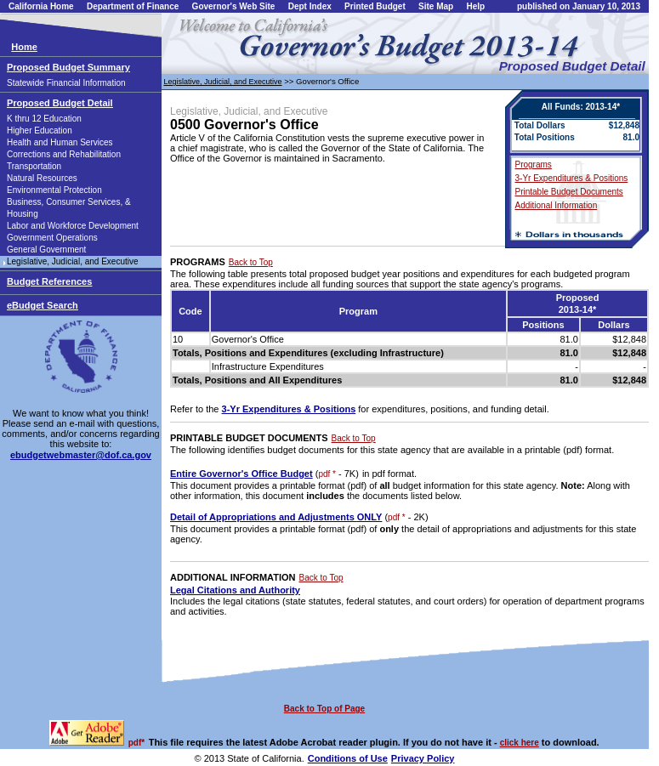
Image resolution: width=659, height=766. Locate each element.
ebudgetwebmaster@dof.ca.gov (80, 455)
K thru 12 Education (44, 118)
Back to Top (251, 262)
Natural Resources (42, 178)
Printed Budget (375, 6)
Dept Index (310, 6)
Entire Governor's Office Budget (241, 473)
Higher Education (39, 130)
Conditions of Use (348, 758)
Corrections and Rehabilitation (64, 154)
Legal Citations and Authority (235, 590)
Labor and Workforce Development (73, 225)
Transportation (34, 166)
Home (24, 47)
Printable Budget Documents (569, 191)
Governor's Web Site (234, 6)
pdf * (327, 474)
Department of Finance (133, 6)
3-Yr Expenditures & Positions (571, 178)
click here (519, 742)
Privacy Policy (423, 758)
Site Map (435, 6)
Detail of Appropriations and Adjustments (276, 517)
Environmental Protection (54, 190)
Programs (533, 164)
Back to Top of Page (324, 708)
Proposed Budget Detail (60, 103)
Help (475, 6)
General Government (46, 249)
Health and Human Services (60, 142)
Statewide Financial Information (66, 83)
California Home (41, 6)
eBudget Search (42, 305)
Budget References (49, 281)
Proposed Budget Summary (68, 67)
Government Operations (52, 237)
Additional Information (556, 205)
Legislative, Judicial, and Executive (73, 261)
